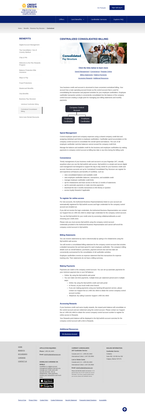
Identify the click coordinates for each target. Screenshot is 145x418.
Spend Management (82, 71)
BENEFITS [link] (21, 350)
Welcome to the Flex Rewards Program (29, 64)
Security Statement (71, 400)
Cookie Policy (44, 400)
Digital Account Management (29, 45)
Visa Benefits (23, 94)
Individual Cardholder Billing (30, 104)
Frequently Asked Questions (88, 400)
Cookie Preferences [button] (57, 400)
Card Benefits (77, 19)
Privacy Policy (33, 400)
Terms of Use (22, 400)
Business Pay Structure (27, 99)
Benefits (25, 38)
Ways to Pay (23, 78)
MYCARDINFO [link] (22, 354)
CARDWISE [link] (21, 358)
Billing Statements (86, 75)
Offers (61, 19)
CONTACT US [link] (22, 361)
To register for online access (72, 198)
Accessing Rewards (85, 78)
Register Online (106, 71)
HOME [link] (20, 347)
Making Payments (100, 75)
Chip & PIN (23, 57)
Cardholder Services (99, 19)
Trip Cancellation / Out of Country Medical (28, 51)
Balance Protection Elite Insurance (27, 71)
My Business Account (69, 334)
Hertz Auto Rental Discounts (29, 117)
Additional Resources (100, 78)
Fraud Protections (25, 83)
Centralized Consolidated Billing (29, 110)
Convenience (95, 71)
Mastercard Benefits (26, 88)
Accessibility (102, 400)
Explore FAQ (118, 19)
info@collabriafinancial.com (52, 354)
